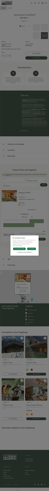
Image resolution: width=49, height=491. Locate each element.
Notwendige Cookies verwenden (24, 252)
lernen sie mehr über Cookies (17, 245)
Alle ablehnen (31, 248)
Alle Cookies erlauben (19, 248)
